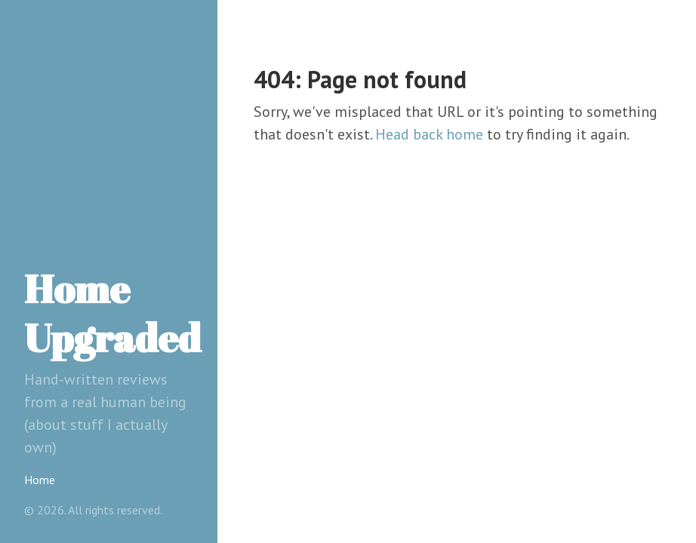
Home (39, 479)
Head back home (429, 134)
